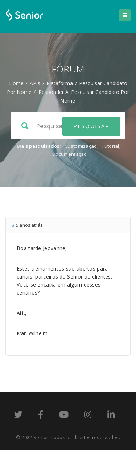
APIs (35, 83)
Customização (81, 146)
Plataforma (59, 83)
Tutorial (110, 146)
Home (16, 83)
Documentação (69, 154)
